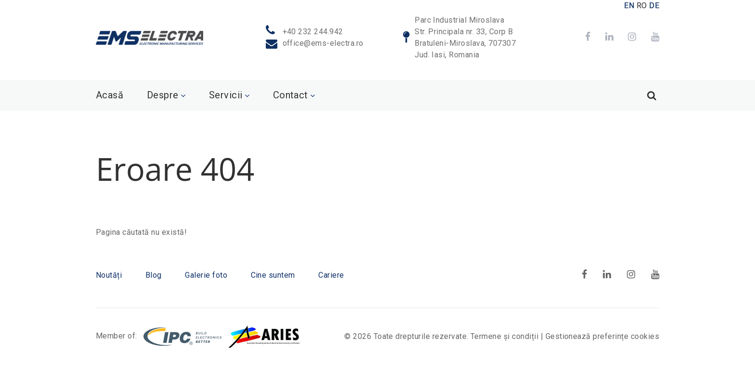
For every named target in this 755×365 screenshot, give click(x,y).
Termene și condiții (504, 336)
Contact (290, 95)
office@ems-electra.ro (323, 43)
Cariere (331, 275)
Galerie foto (206, 275)
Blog (153, 275)
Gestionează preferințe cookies (602, 336)
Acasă (109, 95)
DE (654, 5)
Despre (163, 95)
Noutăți (109, 275)
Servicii (226, 95)
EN (629, 5)
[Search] (651, 95)
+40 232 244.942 (313, 31)
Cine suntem (273, 275)
